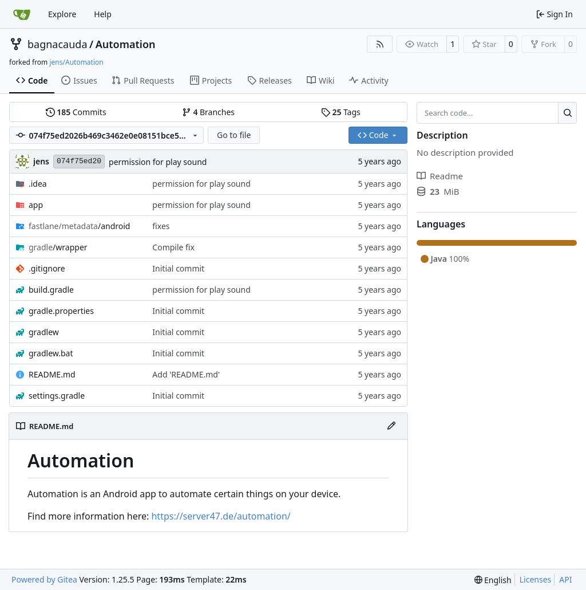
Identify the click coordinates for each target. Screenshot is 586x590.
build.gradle (51, 289)
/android (79, 226)
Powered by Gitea (44, 579)
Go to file (234, 134)
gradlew (44, 332)
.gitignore (47, 268)
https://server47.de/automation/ (220, 516)
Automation (126, 44)
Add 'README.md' (186, 374)
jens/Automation (76, 62)
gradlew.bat (51, 353)
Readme (440, 176)
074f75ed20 (79, 161)
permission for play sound (158, 161)
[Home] (22, 14)
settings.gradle (57, 395)
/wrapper (58, 247)
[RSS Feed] (380, 44)
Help (103, 14)
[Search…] (567, 113)
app (36, 204)
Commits (76, 112)
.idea (38, 183)
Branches (208, 112)
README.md (52, 374)
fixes (160, 226)
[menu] (493, 580)
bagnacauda (57, 44)
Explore (62, 14)
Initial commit (178, 268)
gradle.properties (61, 310)
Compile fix (173, 247)
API (565, 579)
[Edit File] (391, 426)
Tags (341, 112)
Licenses (536, 579)
